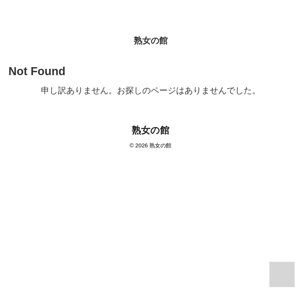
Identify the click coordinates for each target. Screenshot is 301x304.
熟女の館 (151, 40)
